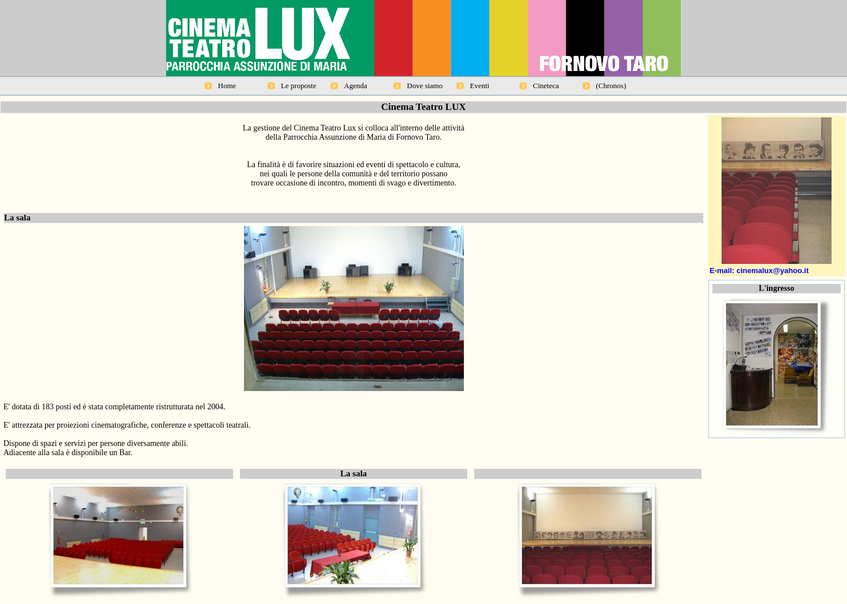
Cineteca (546, 85)
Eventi (480, 85)
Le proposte (299, 85)
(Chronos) (611, 85)
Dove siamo (425, 85)
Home (227, 85)
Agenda (355, 85)
